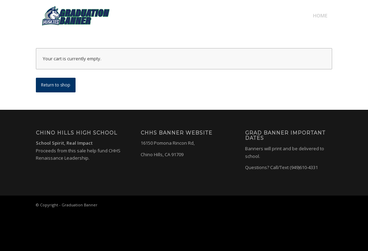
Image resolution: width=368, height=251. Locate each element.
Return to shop (55, 85)
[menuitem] (320, 15)
